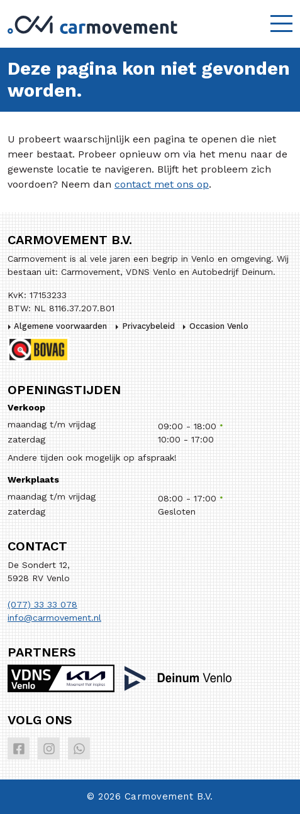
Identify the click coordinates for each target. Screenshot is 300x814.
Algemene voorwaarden (60, 326)
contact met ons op (161, 184)
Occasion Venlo (218, 326)
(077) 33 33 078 (42, 604)
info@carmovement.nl (54, 618)
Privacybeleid (148, 326)
